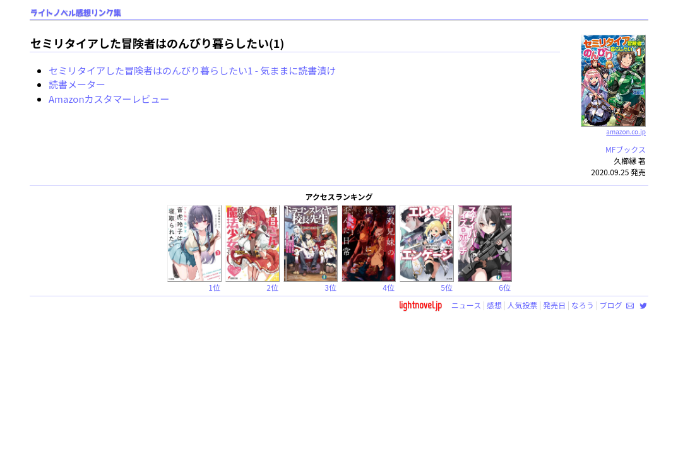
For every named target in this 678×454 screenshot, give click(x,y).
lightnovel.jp (420, 305)
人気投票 (523, 305)
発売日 (554, 305)
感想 (494, 305)
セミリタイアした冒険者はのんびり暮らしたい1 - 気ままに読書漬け (192, 70)
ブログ (610, 305)
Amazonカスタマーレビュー (109, 98)
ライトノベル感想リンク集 (75, 13)
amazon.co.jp (613, 126)
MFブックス (625, 149)
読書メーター (77, 84)
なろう (582, 305)
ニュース (466, 305)
